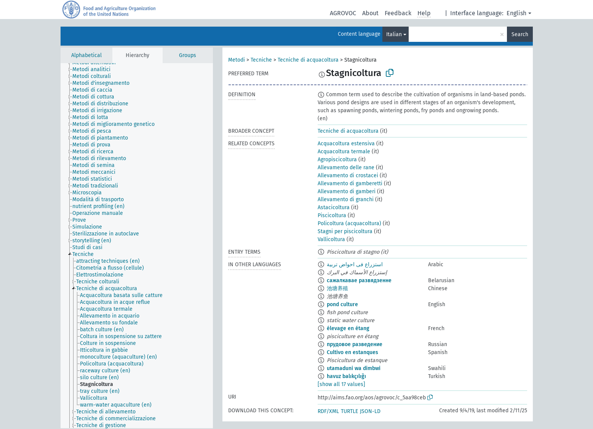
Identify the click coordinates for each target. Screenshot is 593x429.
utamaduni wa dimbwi (353, 368)
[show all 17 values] (341, 384)
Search (519, 34)
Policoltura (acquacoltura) (349, 223)
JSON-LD (370, 411)
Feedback (398, 13)
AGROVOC (343, 13)
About (370, 13)
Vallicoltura (331, 239)
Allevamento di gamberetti (350, 183)
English (516, 13)
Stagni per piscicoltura (345, 231)
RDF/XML (328, 411)
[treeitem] (94, 69)
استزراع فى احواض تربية (355, 264)
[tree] (137, 245)
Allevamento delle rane (346, 167)
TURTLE (349, 411)
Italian (394, 34)
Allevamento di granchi (346, 199)
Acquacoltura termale (344, 151)
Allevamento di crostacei (348, 175)
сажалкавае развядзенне (359, 280)
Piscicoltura (332, 215)
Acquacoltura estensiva (346, 143)
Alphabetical (86, 55)
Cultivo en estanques (352, 352)
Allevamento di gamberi (347, 191)
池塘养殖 (337, 288)
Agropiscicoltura (337, 159)
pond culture (342, 304)
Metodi (236, 60)
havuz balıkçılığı (346, 376)
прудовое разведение (354, 344)
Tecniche (261, 60)
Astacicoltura (334, 207)
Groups (187, 55)
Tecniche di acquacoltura (308, 60)
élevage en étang (348, 328)
